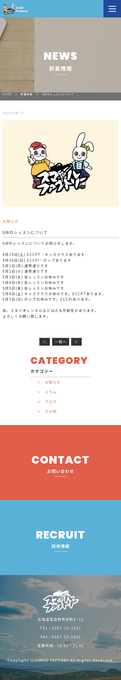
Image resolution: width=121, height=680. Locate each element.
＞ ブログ (47, 402)
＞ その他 (47, 411)
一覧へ (61, 341)
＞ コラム (47, 392)
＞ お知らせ (49, 382)
